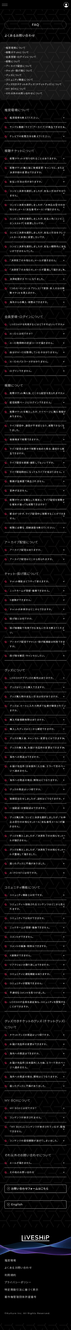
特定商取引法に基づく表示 (22, 1289)
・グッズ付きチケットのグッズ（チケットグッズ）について (33, 84)
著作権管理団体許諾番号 (21, 1297)
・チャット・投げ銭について (19, 70)
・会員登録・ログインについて (20, 56)
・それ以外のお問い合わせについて (23, 93)
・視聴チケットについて (17, 52)
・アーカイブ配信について (18, 66)
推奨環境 (10, 1260)
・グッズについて (13, 75)
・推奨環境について (15, 47)
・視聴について (12, 61)
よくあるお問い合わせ (18, 1267)
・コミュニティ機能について (19, 79)
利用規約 (10, 1275)
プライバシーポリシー (18, 1282)
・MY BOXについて (15, 88)
